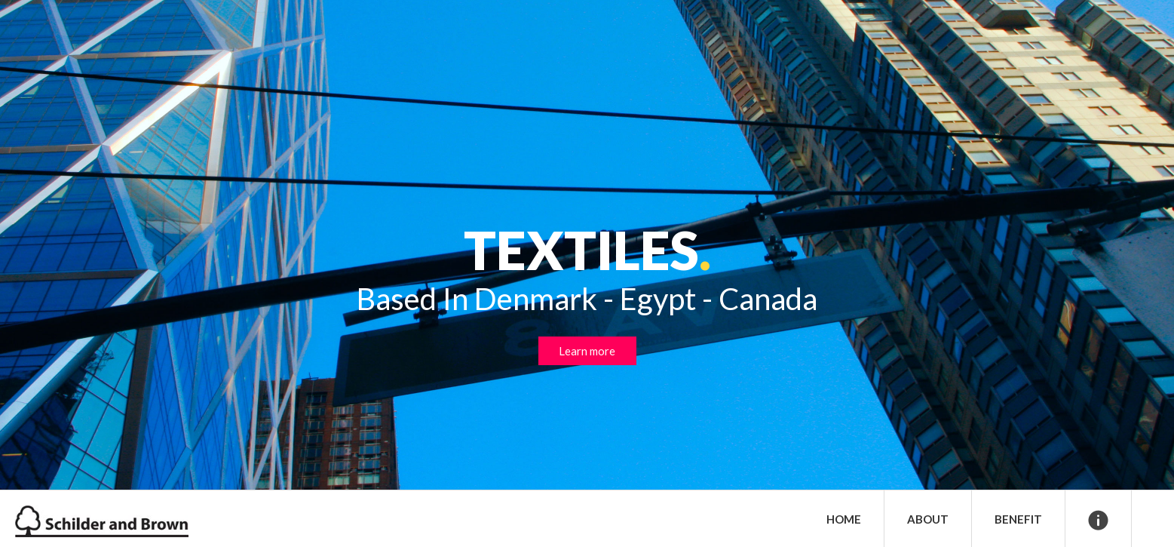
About (928, 519)
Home (843, 519)
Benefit (1018, 519)
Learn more (587, 351)
